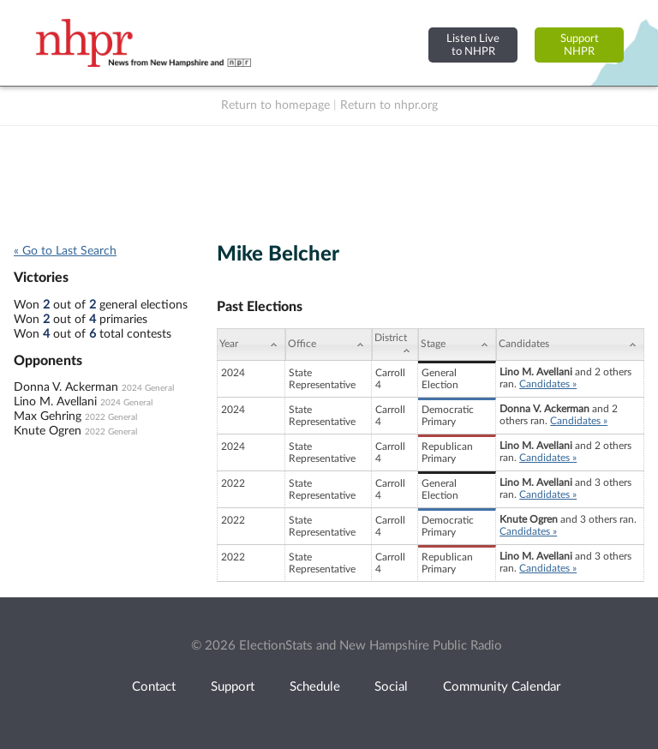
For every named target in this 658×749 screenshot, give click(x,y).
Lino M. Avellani (55, 402)
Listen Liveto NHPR (472, 45)
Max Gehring (47, 416)
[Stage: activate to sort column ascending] (457, 344)
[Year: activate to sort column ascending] (251, 344)
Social (391, 686)
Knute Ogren (47, 431)
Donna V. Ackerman (66, 387)
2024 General (148, 388)
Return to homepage (275, 105)
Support (232, 686)
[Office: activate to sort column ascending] (328, 344)
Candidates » (548, 384)
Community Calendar (501, 686)
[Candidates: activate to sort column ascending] (570, 344)
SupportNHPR (579, 45)
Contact (154, 686)
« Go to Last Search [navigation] (65, 251)
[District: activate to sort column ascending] (395, 344)
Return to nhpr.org (389, 105)
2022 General (111, 417)
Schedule (315, 686)
